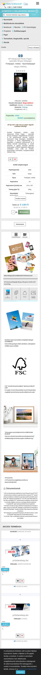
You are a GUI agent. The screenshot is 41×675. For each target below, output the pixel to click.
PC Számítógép (30, 27)
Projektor (7, 31)
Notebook (7, 27)
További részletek (20, 198)
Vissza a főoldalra (34, 48)
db (16, 212)
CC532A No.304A (21, 586)
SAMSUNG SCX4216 (24, 531)
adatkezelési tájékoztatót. (27, 669)
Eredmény (34, 14)
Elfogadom (20, 672)
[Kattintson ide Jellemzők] (24, 235)
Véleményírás (20, 224)
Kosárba (24, 212)
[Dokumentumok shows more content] (11, 488)
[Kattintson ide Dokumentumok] (16, 235)
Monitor (17, 27)
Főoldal (3, 47)
